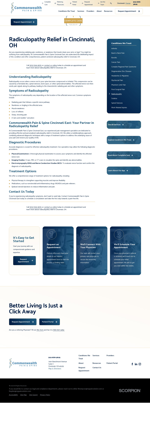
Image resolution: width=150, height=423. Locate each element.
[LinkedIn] (136, 384)
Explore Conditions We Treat (121, 160)
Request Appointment (87, 3)
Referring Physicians (59, 3)
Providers (90, 11)
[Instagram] (140, 384)
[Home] (26, 8)
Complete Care (46, 3)
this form (40, 350)
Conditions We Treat (66, 11)
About (99, 11)
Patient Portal (73, 3)
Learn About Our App (118, 190)
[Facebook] (132, 384)
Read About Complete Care (120, 175)
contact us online (50, 86)
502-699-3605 (137, 3)
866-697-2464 (58, 350)
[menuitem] (66, 11)
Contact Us (97, 388)
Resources (108, 11)
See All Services (116, 145)
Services (80, 11)
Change (127, 3)
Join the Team (101, 3)
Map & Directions (54, 389)
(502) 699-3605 (35, 86)
